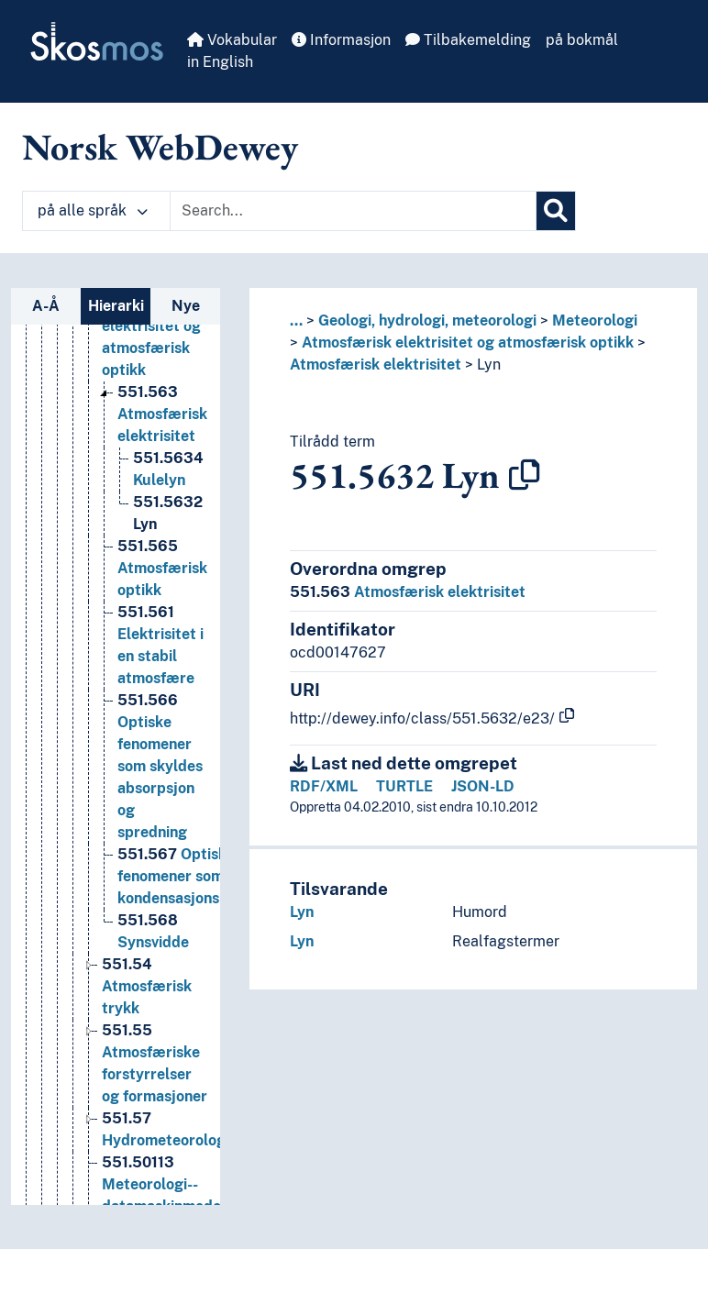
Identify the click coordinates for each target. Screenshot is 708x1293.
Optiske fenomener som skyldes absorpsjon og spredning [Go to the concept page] (160, 766)
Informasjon (341, 40)
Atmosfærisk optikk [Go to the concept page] (162, 568)
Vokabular (232, 40)
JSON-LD (482, 786)
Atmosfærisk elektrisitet (375, 364)
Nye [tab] (185, 306)
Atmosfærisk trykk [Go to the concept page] (147, 986)
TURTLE (404, 786)
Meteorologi (594, 320)
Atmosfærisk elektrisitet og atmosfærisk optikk (468, 342)
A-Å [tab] (46, 306)
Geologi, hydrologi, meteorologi (427, 320)
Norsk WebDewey (160, 147)
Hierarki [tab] (116, 306)
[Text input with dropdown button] (353, 211)
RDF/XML (324, 786)
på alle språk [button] (93, 210)
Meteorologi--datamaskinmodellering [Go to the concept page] (184, 1184)
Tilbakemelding (468, 40)
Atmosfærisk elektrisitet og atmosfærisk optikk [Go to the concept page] (151, 326)
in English (220, 62)
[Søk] (556, 211)
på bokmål (582, 40)
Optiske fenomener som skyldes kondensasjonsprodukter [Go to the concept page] (204, 876)
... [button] (296, 320)
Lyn (489, 364)
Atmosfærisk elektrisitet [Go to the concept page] (162, 414)
